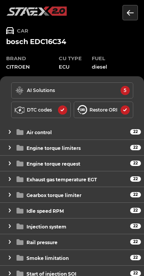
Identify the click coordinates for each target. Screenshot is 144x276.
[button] (72, 132)
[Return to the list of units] (130, 12)
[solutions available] (72, 90)
